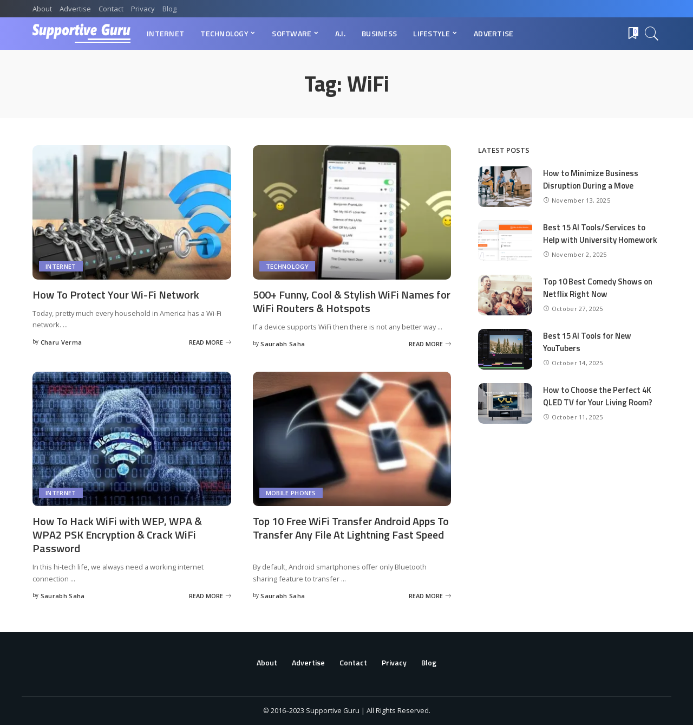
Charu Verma (61, 342)
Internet (60, 266)
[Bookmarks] (632, 33)
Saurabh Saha (282, 344)
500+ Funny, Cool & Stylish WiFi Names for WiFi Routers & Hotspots (351, 301)
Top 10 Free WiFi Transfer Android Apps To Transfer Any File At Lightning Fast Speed (351, 528)
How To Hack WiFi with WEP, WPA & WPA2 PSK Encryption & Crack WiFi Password (117, 534)
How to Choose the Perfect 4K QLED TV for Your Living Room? (597, 396)
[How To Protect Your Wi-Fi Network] (131, 212)
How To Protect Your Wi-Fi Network (115, 294)
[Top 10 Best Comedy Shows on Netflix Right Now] (505, 295)
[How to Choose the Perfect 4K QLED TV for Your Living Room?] (505, 403)
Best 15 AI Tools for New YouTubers (587, 341)
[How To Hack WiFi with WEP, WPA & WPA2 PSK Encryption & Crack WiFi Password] (131, 439)
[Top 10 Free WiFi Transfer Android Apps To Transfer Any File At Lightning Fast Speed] (352, 439)
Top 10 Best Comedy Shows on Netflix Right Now (597, 287)
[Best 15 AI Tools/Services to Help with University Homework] (505, 241)
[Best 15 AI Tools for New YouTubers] (505, 349)
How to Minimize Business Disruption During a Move (590, 179)
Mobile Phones (291, 493)
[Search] (652, 33)
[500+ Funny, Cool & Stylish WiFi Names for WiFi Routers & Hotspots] (352, 212)
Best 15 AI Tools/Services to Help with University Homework (600, 233)
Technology (287, 266)
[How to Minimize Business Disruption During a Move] (505, 186)
